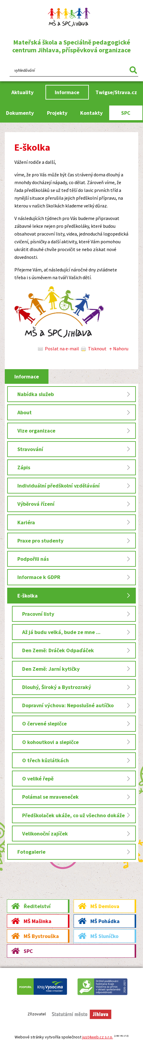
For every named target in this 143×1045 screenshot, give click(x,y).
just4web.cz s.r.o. (97, 1037)
